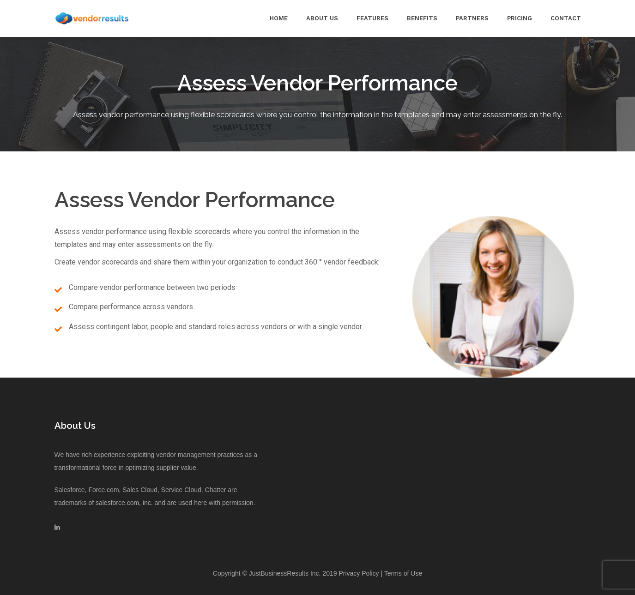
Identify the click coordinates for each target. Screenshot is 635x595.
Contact (565, 18)
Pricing (519, 18)
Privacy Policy (359, 573)
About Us (322, 18)
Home (279, 18)
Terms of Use (403, 573)
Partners (472, 18)
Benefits (422, 18)
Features (372, 18)
